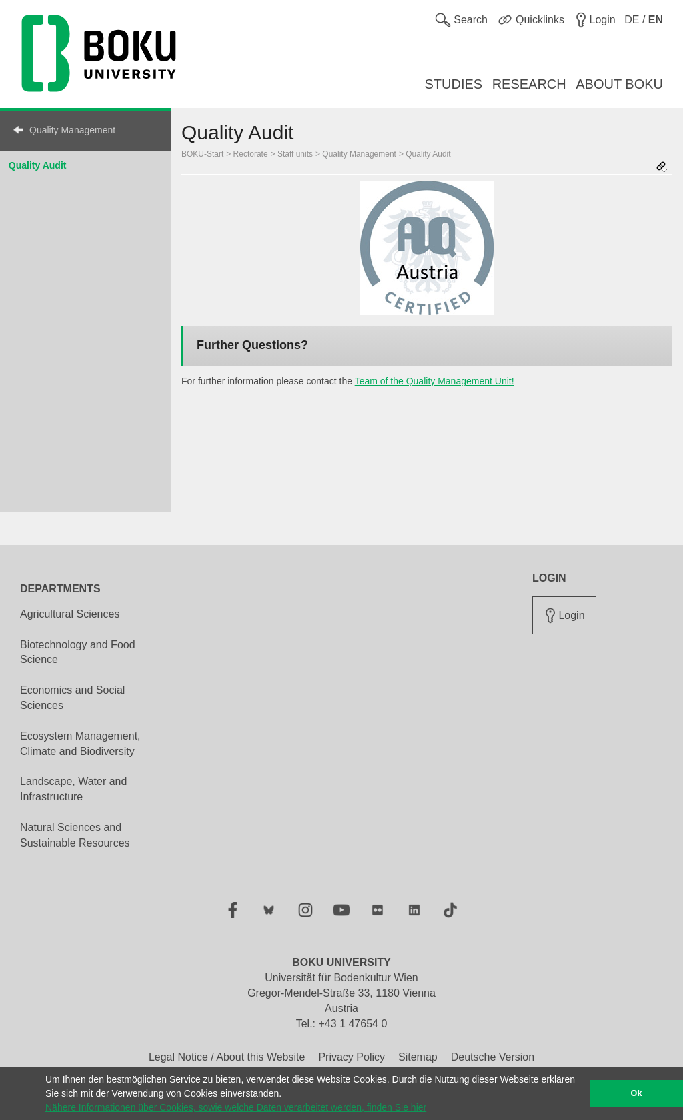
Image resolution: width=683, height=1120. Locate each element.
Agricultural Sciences (69, 614)
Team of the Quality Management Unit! (434, 381)
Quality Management (72, 130)
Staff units (295, 154)
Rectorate (250, 154)
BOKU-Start (202, 154)
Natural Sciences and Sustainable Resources (75, 835)
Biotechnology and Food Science (77, 652)
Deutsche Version (492, 1057)
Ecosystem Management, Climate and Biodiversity (80, 743)
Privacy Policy (351, 1057)
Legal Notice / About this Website (227, 1057)
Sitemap (418, 1057)
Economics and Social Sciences (72, 697)
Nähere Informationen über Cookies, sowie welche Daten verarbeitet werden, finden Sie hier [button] (235, 1107)
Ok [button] (636, 1093)
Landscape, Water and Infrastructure (73, 789)
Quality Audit (38, 165)
